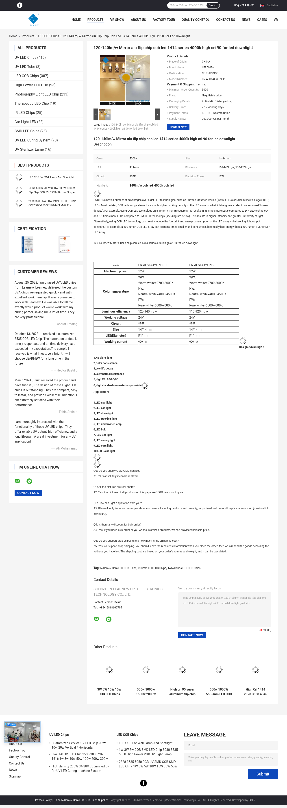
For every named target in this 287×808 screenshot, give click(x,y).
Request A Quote (244, 5)
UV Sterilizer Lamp (29, 149)
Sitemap (15, 776)
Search (213, 5)
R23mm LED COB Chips (152, 568)
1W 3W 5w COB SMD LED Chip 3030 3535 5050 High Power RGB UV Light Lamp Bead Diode (148, 752)
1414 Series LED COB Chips (184, 568)
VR (276, 20)
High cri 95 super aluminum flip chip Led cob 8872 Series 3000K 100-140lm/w (182, 692)
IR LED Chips (25, 113)
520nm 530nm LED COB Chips (118, 568)
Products (95, 20)
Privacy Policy (43, 800)
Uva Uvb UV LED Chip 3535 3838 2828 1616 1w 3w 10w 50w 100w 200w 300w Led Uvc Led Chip (80, 757)
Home (76, 20)
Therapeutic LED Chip (32, 103)
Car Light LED (25, 122)
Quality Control (195, 20)
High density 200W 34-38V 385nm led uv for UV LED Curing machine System (80, 769)
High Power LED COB (31, 85)
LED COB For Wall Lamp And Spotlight (51, 177)
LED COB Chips (48, 36)
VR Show (117, 20)
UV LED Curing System (32, 140)
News (246, 20)
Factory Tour (164, 20)
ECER (252, 800)
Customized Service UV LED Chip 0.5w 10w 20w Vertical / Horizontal (79, 745)
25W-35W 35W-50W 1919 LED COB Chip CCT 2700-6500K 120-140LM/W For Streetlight (52, 205)
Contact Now (178, 127)
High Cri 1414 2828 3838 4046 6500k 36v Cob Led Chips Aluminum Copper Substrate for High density (255, 692)
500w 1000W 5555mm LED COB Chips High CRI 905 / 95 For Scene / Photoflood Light (219, 692)
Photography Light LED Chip (37, 94)
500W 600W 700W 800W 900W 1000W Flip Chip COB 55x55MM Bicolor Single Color (51, 192)
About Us (138, 20)
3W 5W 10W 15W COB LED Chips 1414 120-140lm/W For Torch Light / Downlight (109, 692)
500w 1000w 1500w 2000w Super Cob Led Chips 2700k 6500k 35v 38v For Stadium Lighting (146, 692)
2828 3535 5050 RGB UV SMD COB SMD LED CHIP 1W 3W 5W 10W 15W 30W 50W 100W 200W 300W (148, 764)
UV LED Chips (25, 57)
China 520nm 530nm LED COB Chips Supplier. (81, 800)
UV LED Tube (25, 67)
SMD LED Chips (27, 131)
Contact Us (225, 20)
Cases (262, 20)
